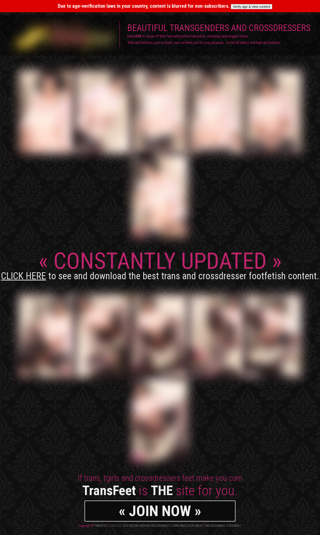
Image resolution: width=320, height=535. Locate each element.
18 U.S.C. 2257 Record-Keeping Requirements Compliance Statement (157, 526)
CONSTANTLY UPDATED (160, 264)
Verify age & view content (251, 6)
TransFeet (101, 526)
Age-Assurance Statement (223, 526)
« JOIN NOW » (160, 511)
